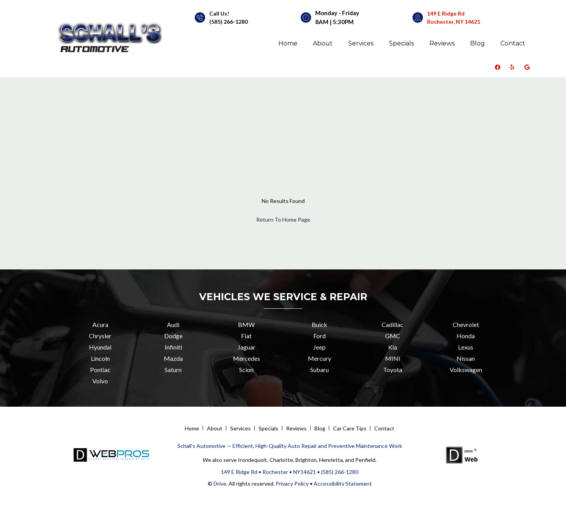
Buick (319, 324)
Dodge (173, 335)
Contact (512, 43)
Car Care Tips (349, 428)
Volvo (100, 381)
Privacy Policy (291, 483)
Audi (173, 324)
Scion (246, 369)
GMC (392, 335)
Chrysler (100, 335)
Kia (392, 347)
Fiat (246, 335)
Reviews (442, 43)
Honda (466, 335)
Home (287, 43)
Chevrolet (466, 324)
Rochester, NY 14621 (453, 21)
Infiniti (173, 347)
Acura (100, 324)
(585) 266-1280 (228, 21)
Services (360, 43)
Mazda (173, 358)
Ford (319, 335)
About (323, 43)
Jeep (319, 347)
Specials (401, 43)
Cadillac (392, 324)
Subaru (319, 369)
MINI (392, 358)
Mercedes (246, 358)
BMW (246, 324)
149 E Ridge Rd (446, 13)
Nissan (466, 358)
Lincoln (100, 358)
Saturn (173, 369)
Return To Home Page (283, 219)
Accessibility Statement (343, 483)
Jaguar (246, 347)
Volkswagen (466, 369)
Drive (220, 483)
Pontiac (100, 369)
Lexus (465, 347)
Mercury (319, 358)
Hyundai (100, 347)
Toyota (392, 369)
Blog (477, 43)
